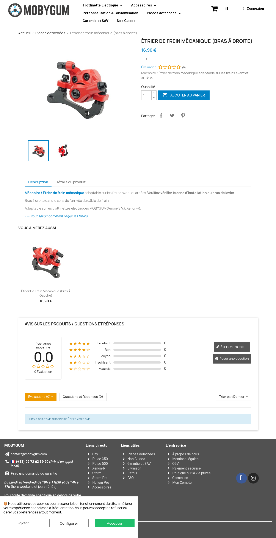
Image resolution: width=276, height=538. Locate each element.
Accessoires (143, 5)
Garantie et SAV (95, 21)
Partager (161, 115)
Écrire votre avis (230, 347)
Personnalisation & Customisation (110, 13)
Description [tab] (38, 182)
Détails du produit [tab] (71, 182)
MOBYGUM (14, 445)
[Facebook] (241, 478)
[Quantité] (146, 95)
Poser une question (232, 358)
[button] (214, 8)
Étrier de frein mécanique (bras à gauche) (46, 293)
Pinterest (183, 115)
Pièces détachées (164, 13)
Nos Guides (126, 21)
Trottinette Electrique (102, 5)
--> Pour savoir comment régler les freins (56, 216)
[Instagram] (253, 478)
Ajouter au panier (183, 95)
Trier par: (226, 397)
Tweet (172, 115)
